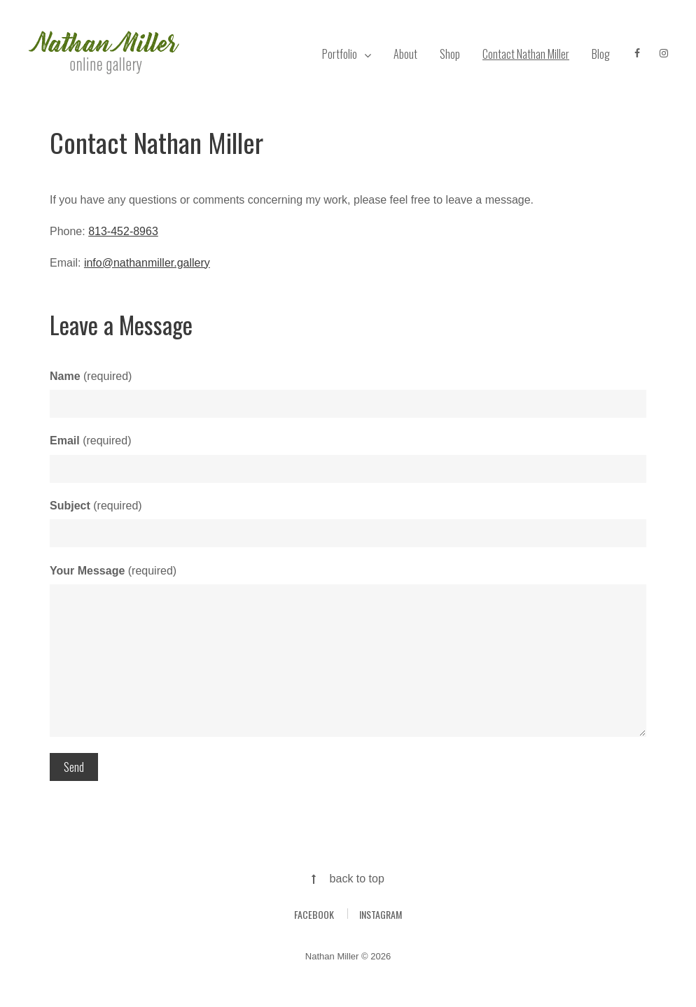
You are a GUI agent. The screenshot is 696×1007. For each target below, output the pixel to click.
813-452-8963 (123, 231)
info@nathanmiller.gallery (147, 263)
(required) (91, 376)
